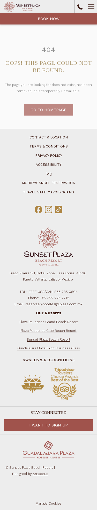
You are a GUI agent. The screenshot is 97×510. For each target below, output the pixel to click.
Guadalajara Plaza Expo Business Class (48, 348)
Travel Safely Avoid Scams (48, 192)
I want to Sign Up (48, 425)
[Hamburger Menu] (91, 6)
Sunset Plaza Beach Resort (48, 339)
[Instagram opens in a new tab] (48, 208)
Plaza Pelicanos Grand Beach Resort (48, 322)
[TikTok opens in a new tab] (58, 208)
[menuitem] (48, 147)
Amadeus (40, 474)
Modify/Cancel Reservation (48, 183)
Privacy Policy (48, 156)
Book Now (48, 19)
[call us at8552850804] (80, 6)
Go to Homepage (48, 116)
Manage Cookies (49, 503)
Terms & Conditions (48, 146)
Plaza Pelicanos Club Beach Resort (48, 331)
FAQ (48, 174)
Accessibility (48, 165)
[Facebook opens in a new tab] (38, 208)
